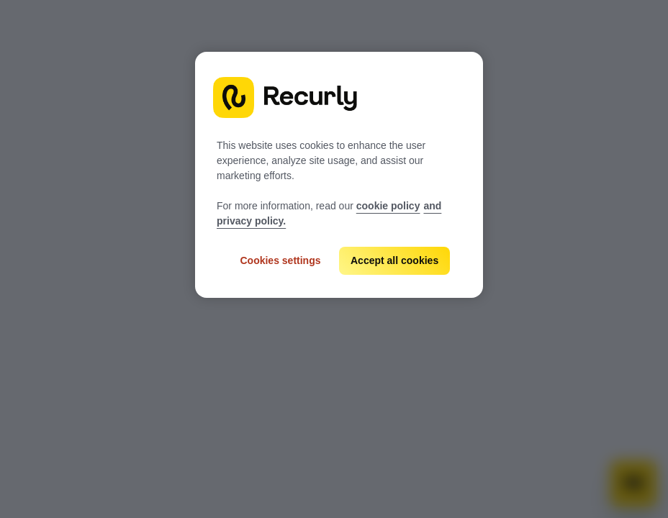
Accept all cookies (394, 260)
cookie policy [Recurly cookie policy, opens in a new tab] (388, 206)
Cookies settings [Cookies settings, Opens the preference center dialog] (280, 260)
